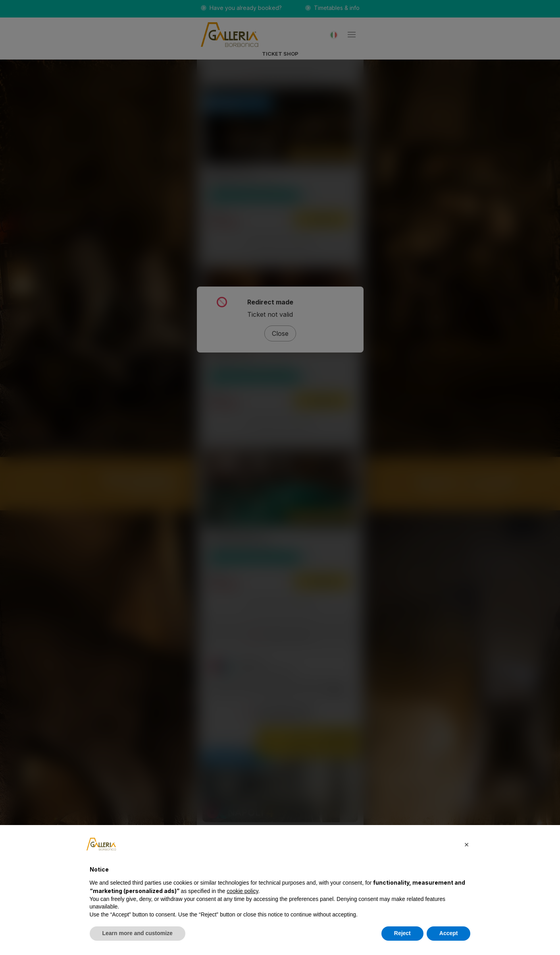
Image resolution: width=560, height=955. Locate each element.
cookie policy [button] (242, 891)
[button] (466, 844)
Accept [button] (448, 933)
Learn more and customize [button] (137, 933)
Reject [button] (402, 933)
